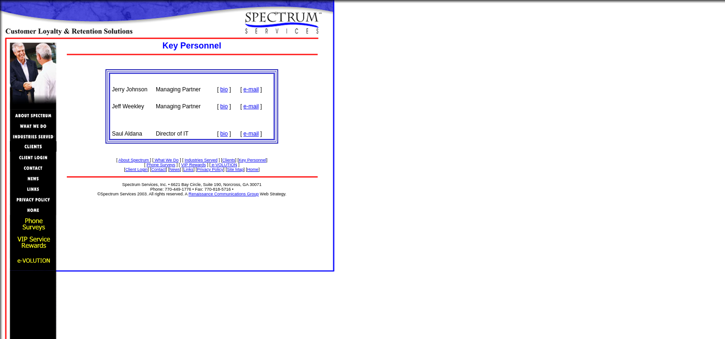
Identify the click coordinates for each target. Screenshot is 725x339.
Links (188, 169)
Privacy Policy (210, 169)
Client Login (136, 169)
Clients (228, 160)
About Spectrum (134, 160)
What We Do (165, 160)
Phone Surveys (160, 164)
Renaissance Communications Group (223, 194)
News (174, 169)
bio (224, 89)
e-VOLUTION (223, 164)
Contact (158, 169)
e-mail (251, 89)
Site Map (235, 169)
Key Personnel (252, 160)
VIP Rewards (193, 164)
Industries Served (201, 160)
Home (252, 169)
